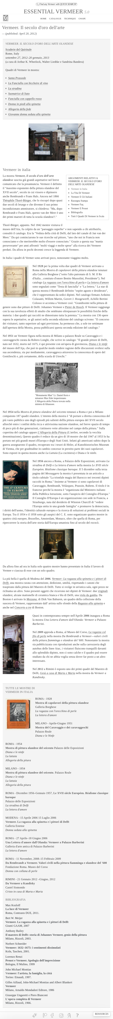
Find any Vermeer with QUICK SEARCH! (56, 4)
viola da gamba (88, 595)
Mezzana (32, 599)
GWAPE (82, 18)
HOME (43, 18)
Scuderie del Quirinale (18, 49)
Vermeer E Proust (79, 208)
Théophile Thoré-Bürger (17, 200)
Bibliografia (77, 212)
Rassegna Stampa (79, 200)
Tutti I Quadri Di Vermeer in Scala (87, 216)
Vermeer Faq (77, 204)
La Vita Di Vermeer (80, 193)
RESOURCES (102, 1014)
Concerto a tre (23, 607)
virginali (103, 591)
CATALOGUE (55, 18)
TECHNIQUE (70, 18)
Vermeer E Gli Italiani (81, 197)
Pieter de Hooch (74, 307)
